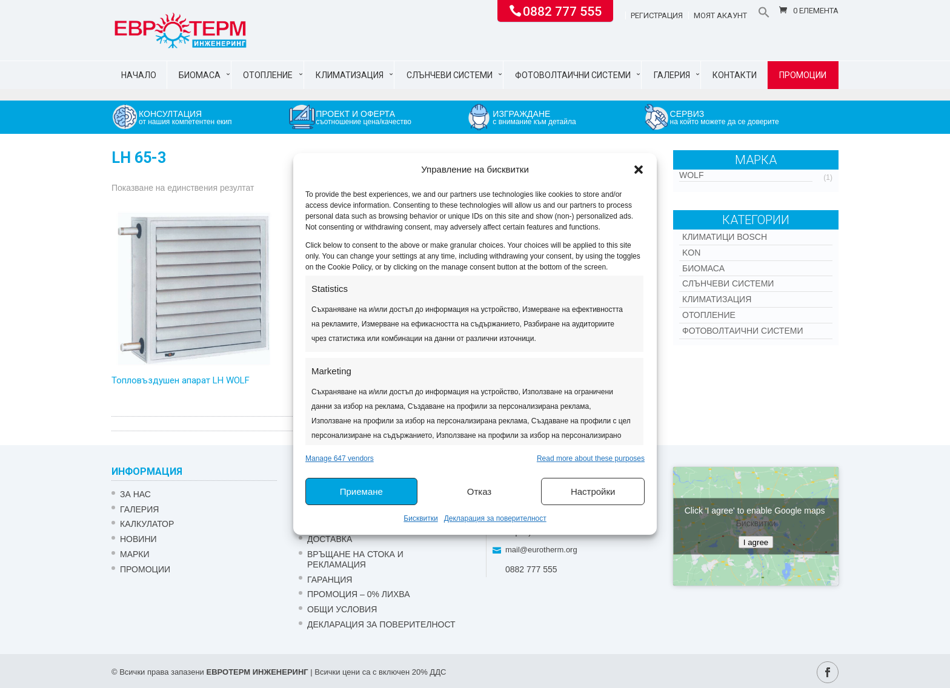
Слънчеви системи (450, 75)
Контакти (734, 75)
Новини (138, 539)
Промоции (802, 75)
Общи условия (342, 609)
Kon (691, 252)
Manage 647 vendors (339, 458)
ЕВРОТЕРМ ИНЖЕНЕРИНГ (257, 671)
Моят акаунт (720, 16)
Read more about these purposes (591, 458)
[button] (639, 170)
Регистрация (657, 16)
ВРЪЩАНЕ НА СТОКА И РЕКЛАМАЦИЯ (355, 559)
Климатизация (350, 75)
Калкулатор (147, 524)
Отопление (268, 75)
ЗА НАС (135, 494)
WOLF (691, 175)
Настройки (593, 491)
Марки (135, 554)
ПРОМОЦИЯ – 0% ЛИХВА (358, 594)
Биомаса (200, 75)
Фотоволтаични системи (573, 75)
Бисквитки (420, 518)
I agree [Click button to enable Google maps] (756, 541)
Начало (138, 75)
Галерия (672, 75)
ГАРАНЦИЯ (329, 579)
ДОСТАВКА (329, 539)
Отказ (479, 491)
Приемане (361, 491)
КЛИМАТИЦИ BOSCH (724, 237)
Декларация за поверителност (495, 518)
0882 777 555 (562, 10)
